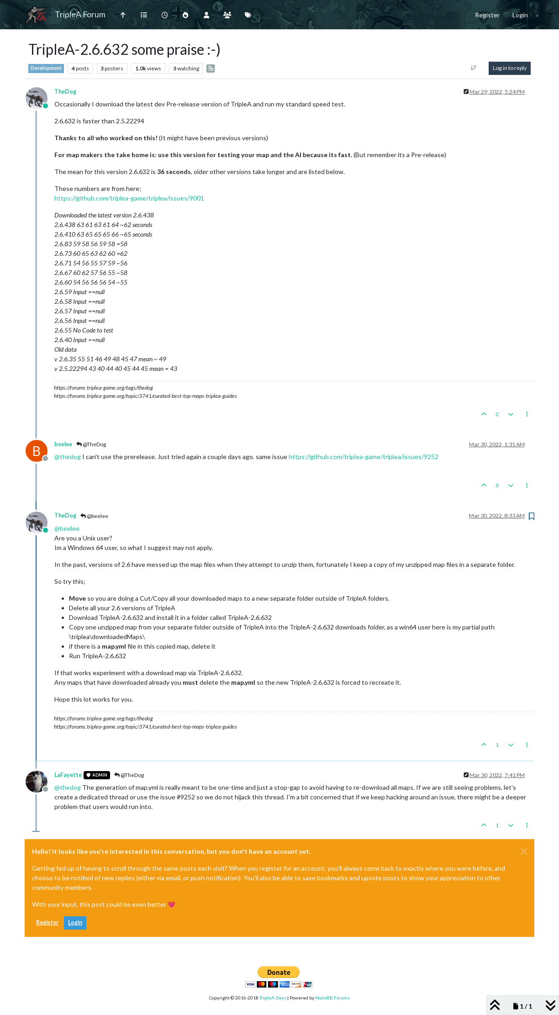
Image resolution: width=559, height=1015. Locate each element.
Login (75, 922)
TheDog (65, 91)
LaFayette (68, 775)
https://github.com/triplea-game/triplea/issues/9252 (363, 456)
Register (47, 922)
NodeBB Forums (332, 997)
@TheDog (91, 444)
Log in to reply (510, 67)
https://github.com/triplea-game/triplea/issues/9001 (129, 198)
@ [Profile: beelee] (66, 528)
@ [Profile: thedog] (67, 456)
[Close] (523, 851)
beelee (63, 444)
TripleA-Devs (272, 997)
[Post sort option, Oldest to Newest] (473, 68)
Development (46, 68)
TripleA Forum (80, 14)
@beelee (94, 516)
